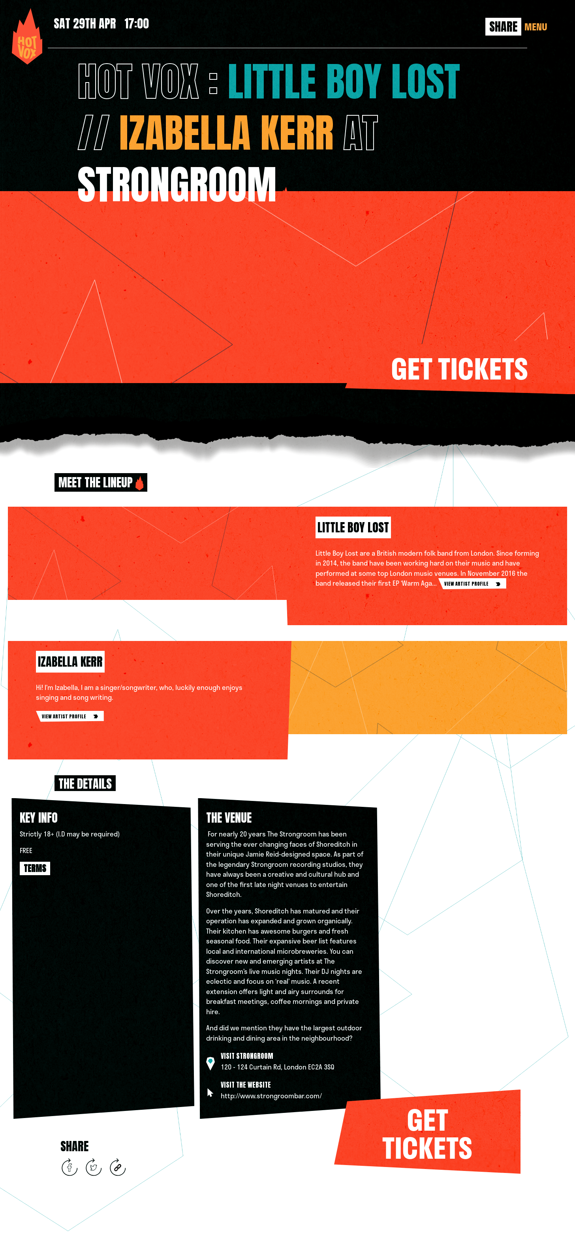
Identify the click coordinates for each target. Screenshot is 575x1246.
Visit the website (246, 1085)
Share (503, 27)
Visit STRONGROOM (247, 1056)
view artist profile (472, 583)
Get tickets (459, 368)
